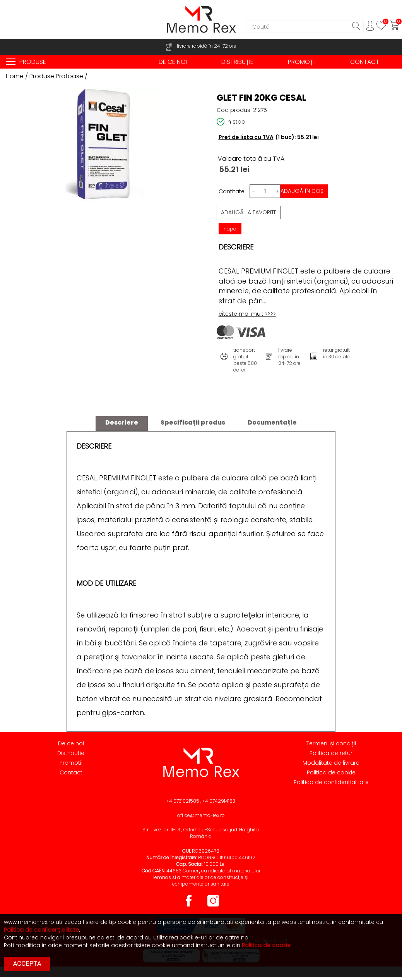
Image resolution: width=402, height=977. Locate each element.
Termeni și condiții (331, 743)
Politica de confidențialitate (331, 782)
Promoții (71, 763)
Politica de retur (331, 753)
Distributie (70, 753)
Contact (71, 772)
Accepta (27, 963)
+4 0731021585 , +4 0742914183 (200, 801)
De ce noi (71, 743)
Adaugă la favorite (249, 212)
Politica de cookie (331, 772)
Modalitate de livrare (331, 763)
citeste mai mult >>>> (247, 314)
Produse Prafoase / (58, 76)
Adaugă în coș (302, 191)
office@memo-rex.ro (201, 815)
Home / (17, 76)
